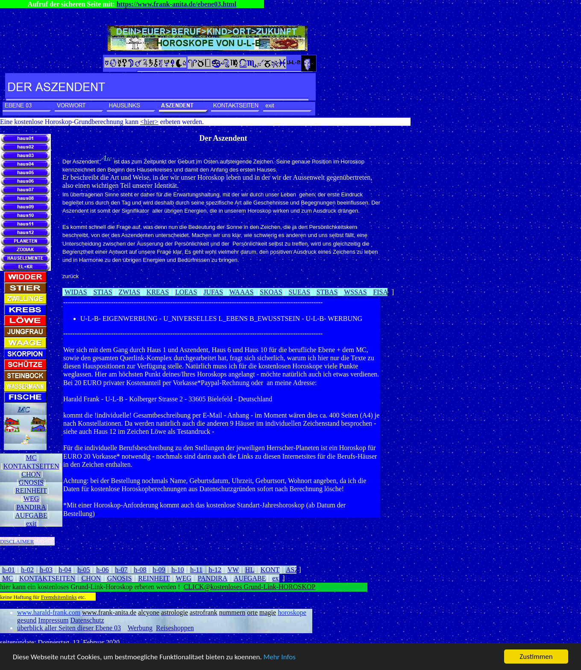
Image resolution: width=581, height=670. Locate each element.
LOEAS (186, 292)
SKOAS (271, 292)
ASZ (292, 569)
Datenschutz (87, 620)
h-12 (215, 569)
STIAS (102, 292)
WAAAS (241, 292)
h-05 (83, 569)
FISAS (382, 292)
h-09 (159, 569)
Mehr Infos (280, 656)
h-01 (8, 569)
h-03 (46, 569)
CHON (31, 474)
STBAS (327, 292)
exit (31, 523)
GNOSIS (31, 482)
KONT (270, 569)
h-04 (65, 569)
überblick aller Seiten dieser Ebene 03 (69, 627)
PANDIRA (31, 507)
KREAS (158, 292)
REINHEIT (31, 490)
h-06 (102, 569)
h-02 (27, 569)
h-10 (177, 569)
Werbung (140, 627)
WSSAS (355, 292)
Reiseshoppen (175, 627)
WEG (31, 498)
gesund (26, 620)
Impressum (53, 620)
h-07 (121, 569)
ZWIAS (130, 292)
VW (233, 569)
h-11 (196, 569)
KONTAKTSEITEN (31, 466)
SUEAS (299, 292)
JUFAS (213, 292)
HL (249, 569)
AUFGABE (31, 515)
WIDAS (76, 292)
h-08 (140, 569)
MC (31, 457)
